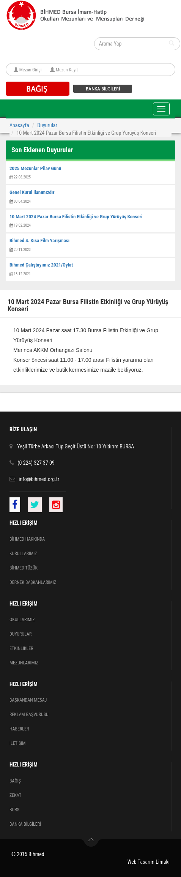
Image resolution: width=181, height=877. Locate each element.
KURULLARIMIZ (23, 553)
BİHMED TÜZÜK (23, 568)
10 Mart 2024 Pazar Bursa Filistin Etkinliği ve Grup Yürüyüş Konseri (75, 216)
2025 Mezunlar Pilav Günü (35, 168)
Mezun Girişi (30, 70)
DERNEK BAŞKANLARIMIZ (32, 582)
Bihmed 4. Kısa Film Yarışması (39, 240)
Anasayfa (19, 125)
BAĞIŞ (15, 781)
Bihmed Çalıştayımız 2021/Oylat (41, 265)
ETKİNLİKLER (21, 648)
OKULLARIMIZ (22, 619)
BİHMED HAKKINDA (27, 539)
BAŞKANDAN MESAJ (28, 700)
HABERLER (19, 729)
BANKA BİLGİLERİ (25, 824)
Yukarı (91, 841)
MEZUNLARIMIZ (23, 663)
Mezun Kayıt (67, 70)
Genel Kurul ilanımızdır (32, 192)
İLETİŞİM (17, 743)
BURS (14, 809)
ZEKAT (15, 795)
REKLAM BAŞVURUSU (29, 714)
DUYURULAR (20, 634)
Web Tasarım (140, 862)
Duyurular (47, 125)
